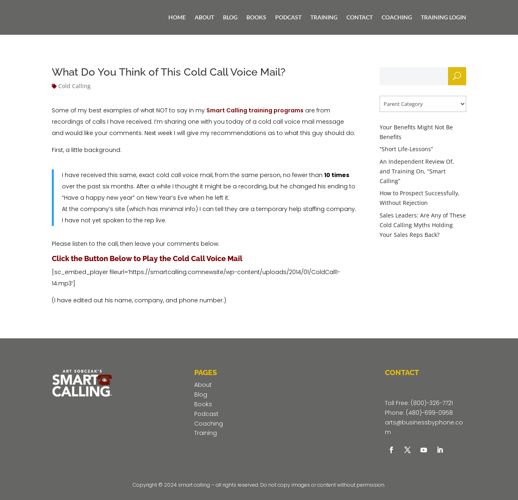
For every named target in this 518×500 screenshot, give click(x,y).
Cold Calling (74, 86)
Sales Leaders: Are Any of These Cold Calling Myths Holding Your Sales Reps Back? (423, 224)
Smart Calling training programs (255, 110)
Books (203, 404)
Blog (200, 394)
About (203, 385)
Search (457, 78)
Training (205, 433)
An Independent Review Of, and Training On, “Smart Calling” (417, 171)
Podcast (206, 414)
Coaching (208, 424)
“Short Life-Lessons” (406, 149)
